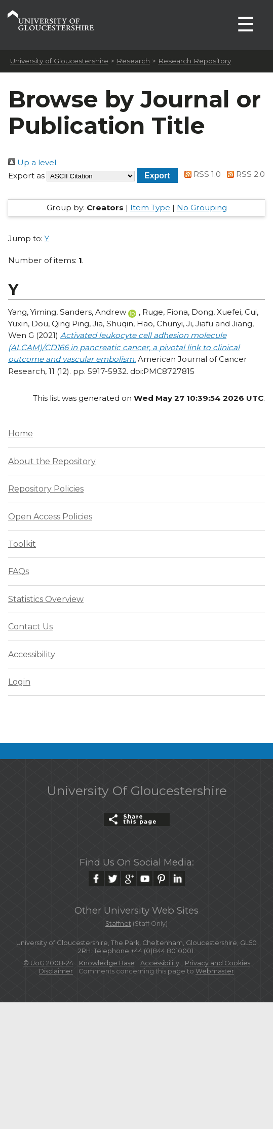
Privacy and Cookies (217, 963)
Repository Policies (46, 489)
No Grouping (202, 207)
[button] (157, 175)
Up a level (32, 162)
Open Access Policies (50, 516)
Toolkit (22, 544)
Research (133, 61)
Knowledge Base (107, 963)
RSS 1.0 (201, 174)
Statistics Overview (46, 599)
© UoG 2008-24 (48, 963)
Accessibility (31, 654)
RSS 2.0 (244, 174)
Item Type (150, 207)
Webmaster (215, 971)
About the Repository (52, 461)
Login (19, 682)
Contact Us (30, 626)
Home (20, 433)
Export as (26, 175)
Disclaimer (56, 971)
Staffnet (118, 923)
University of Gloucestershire (59, 61)
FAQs (18, 571)
